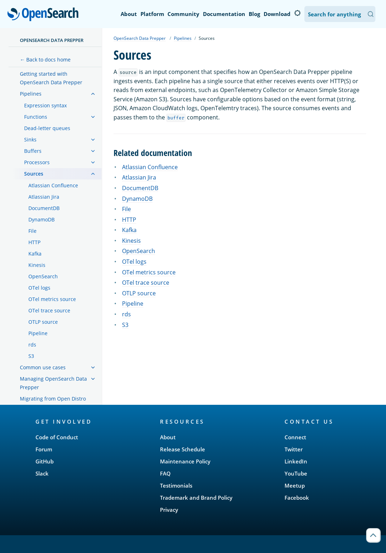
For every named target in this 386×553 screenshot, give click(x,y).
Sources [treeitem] (33, 173)
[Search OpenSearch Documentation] (339, 14)
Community (183, 13)
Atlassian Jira (139, 177)
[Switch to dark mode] (297, 13)
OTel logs (134, 261)
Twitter (294, 449)
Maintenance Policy (185, 461)
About (129, 13)
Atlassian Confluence (150, 167)
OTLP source (139, 293)
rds (126, 314)
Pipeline (132, 303)
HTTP (129, 220)
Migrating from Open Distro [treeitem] (53, 398)
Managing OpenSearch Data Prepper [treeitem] (53, 383)
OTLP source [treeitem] (43, 321)
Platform (152, 13)
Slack (42, 473)
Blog (254, 13)
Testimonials (176, 485)
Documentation (224, 13)
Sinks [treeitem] (30, 139)
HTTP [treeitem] (34, 242)
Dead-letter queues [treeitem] (47, 128)
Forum (43, 449)
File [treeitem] (32, 230)
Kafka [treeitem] (35, 253)
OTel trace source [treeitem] (49, 310)
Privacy (169, 509)
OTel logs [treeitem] (39, 287)
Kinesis (131, 241)
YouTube (296, 473)
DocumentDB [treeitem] (44, 208)
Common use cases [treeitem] (43, 367)
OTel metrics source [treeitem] (52, 299)
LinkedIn (296, 461)
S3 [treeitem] (31, 356)
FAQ (165, 473)
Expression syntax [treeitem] (45, 105)
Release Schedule (182, 449)
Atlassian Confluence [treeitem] (53, 185)
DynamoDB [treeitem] (41, 219)
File (126, 209)
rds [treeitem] (32, 344)
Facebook (297, 497)
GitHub (44, 461)
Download (277, 13)
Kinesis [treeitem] (36, 265)
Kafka (129, 230)
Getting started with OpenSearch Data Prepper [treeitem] (51, 78)
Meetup (295, 485)
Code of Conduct (56, 437)
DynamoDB (137, 199)
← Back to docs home (45, 59)
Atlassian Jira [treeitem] (43, 196)
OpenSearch (44, 14)
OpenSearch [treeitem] (43, 276)
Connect (295, 437)
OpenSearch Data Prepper (51, 40)
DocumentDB (140, 188)
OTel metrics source (149, 272)
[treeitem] (93, 94)
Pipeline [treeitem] (38, 333)
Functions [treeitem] (35, 116)
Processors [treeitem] (37, 162)
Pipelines (183, 38)
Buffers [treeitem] (33, 150)
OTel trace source (145, 282)
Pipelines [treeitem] (31, 93)
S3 (125, 325)
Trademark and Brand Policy (196, 497)
